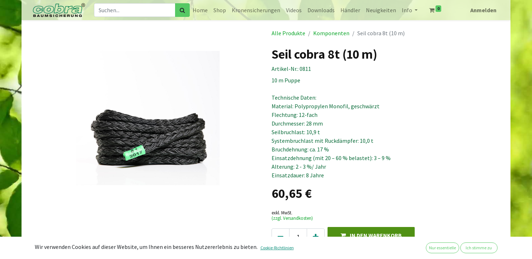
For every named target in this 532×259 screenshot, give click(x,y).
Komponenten (331, 33)
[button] (371, 235)
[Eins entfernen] (280, 237)
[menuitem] (200, 10)
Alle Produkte (288, 33)
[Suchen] (182, 10)
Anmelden (483, 10)
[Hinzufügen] (316, 237)
